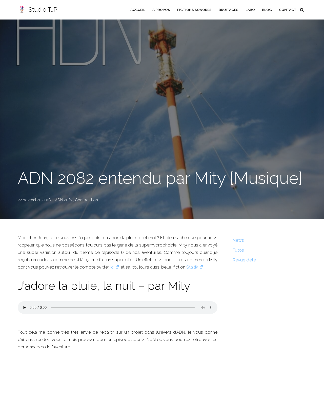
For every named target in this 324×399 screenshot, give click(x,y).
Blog (267, 10)
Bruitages (228, 10)
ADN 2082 (64, 200)
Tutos (238, 250)
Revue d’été (244, 259)
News (238, 240)
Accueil (137, 10)
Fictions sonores (194, 10)
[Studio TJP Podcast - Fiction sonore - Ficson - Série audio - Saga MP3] (37, 10)
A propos (161, 10)
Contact (287, 10)
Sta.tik (194, 267)
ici (114, 267)
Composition (86, 200)
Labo (250, 10)
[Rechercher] (302, 10)
